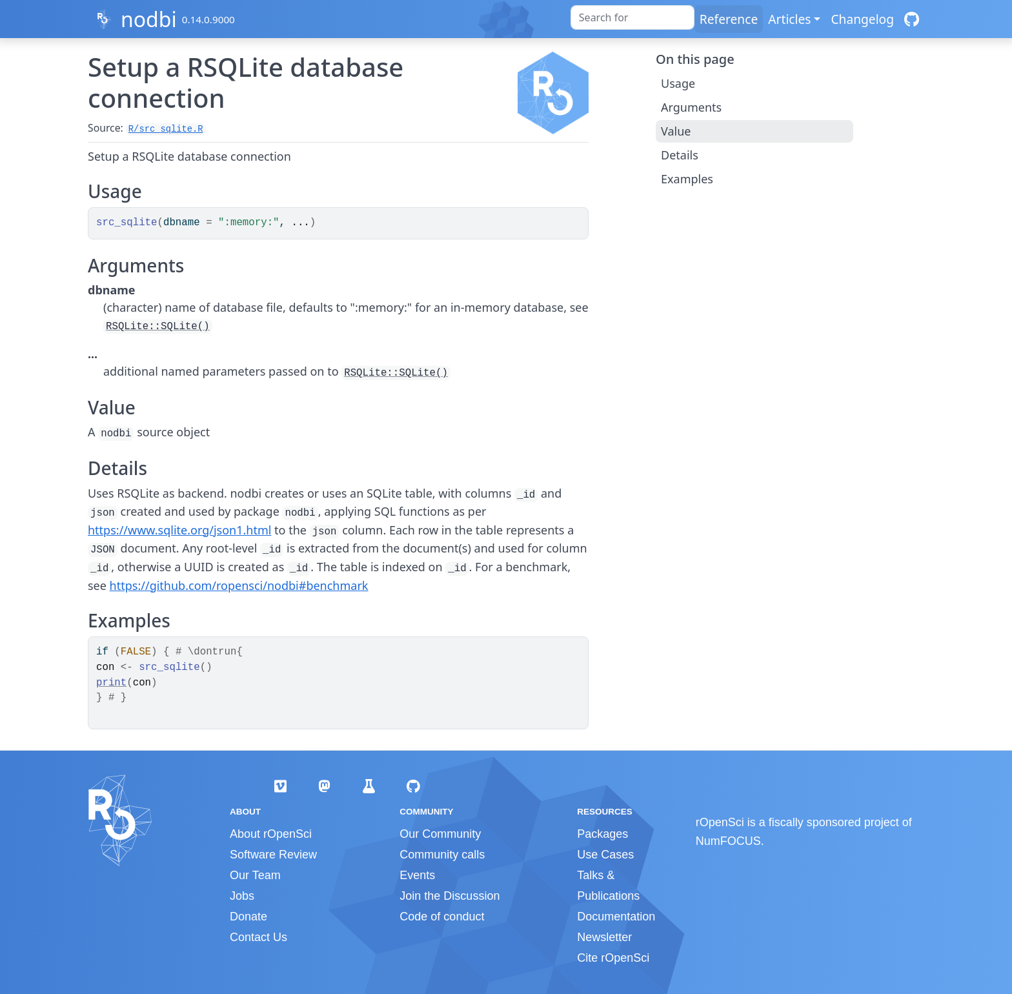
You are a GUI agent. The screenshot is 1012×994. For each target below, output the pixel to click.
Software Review (273, 854)
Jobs (242, 895)
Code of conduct (442, 916)
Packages (602, 833)
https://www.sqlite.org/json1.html (179, 530)
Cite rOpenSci (613, 957)
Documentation (616, 916)
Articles (789, 19)
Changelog (862, 19)
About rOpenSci (271, 833)
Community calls (442, 854)
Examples (687, 179)
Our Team (255, 875)
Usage (678, 83)
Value (676, 131)
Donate (248, 916)
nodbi (149, 19)
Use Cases (605, 854)
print (111, 683)
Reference (729, 19)
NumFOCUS (728, 841)
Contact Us (258, 937)
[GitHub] (911, 19)
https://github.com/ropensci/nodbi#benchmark (239, 585)
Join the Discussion (450, 895)
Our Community (440, 833)
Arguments (691, 107)
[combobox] (632, 17)
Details (679, 155)
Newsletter (604, 937)
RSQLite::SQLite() (158, 326)
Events (417, 875)
